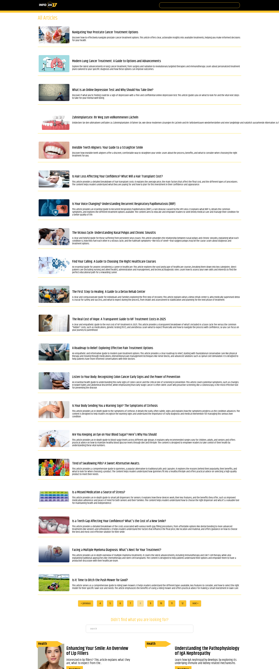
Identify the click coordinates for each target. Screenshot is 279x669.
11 (172, 603)
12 (183, 603)
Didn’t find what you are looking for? (139, 620)
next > (195, 603)
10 (161, 603)
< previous (86, 603)
